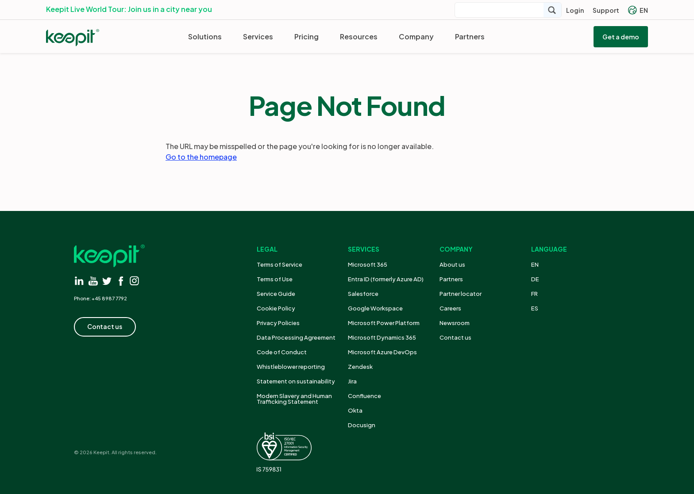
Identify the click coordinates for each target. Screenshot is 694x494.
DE (535, 279)
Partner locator (461, 293)
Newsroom (455, 322)
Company (416, 36)
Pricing (306, 36)
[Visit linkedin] (79, 280)
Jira (352, 381)
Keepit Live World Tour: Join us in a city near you (129, 9)
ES (534, 308)
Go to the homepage (201, 156)
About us (452, 264)
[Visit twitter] (106, 280)
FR (534, 293)
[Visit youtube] (93, 280)
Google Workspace (375, 308)
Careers (450, 308)
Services (258, 36)
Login (575, 10)
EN (638, 10)
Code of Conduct (282, 352)
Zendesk (360, 366)
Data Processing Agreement (296, 337)
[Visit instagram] (134, 280)
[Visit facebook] (120, 280)
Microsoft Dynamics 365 (382, 337)
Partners (470, 36)
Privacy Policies (278, 322)
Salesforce (363, 293)
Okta (355, 410)
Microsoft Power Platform (384, 322)
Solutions (205, 36)
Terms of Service (279, 264)
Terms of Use (275, 279)
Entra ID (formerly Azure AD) (386, 279)
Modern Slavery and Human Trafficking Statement (294, 398)
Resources (359, 36)
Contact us (455, 337)
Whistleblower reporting (291, 366)
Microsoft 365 (367, 264)
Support (606, 10)
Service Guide (276, 293)
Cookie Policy (276, 308)
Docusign (361, 425)
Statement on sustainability (296, 381)
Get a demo (620, 37)
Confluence (364, 395)
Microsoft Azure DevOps (382, 352)
